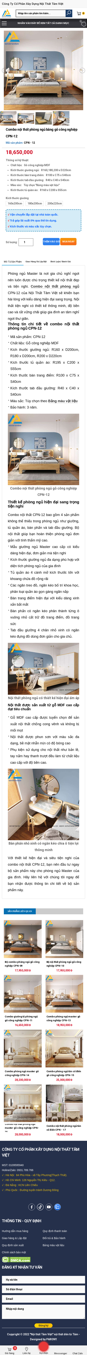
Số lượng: (12, 242)
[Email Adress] (43, 1280)
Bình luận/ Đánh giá (60, 261)
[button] (69, 13)
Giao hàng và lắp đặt (36, 261)
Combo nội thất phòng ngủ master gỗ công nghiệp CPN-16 (22, 1128)
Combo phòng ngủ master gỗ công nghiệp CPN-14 (22, 1073)
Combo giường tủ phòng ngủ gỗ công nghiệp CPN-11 (21, 1018)
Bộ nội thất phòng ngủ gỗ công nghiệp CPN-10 (63, 963)
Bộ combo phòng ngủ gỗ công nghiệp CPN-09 (22, 963)
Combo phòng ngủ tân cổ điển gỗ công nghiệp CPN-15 (63, 1073)
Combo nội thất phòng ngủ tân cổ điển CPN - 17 (63, 1128)
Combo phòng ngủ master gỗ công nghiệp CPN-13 (63, 1018)
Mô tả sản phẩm (13, 261)
